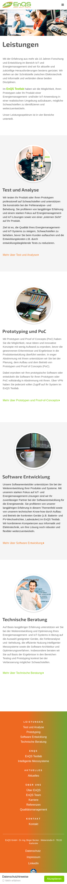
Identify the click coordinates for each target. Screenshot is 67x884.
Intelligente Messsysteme (33, 761)
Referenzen (33, 804)
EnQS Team (33, 795)
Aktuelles (33, 775)
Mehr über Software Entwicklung (22, 543)
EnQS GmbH (15, 5)
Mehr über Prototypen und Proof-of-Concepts (30, 400)
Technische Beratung (33, 741)
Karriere (34, 799)
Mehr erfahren (13, 880)
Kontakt (33, 824)
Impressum (33, 857)
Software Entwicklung (33, 736)
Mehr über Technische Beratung (22, 672)
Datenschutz (33, 850)
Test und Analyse (33, 727)
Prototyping (34, 732)
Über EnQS (33, 790)
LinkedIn (33, 863)
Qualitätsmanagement (33, 809)
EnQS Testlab (15, 88)
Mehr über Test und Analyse (20, 254)
